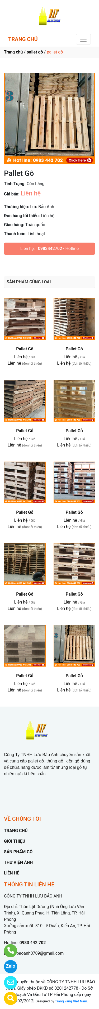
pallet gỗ (35, 52)
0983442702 (50, 248)
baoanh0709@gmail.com (40, 953)
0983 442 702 (33, 942)
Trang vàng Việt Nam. (71, 1001)
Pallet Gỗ (24, 348)
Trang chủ (13, 52)
